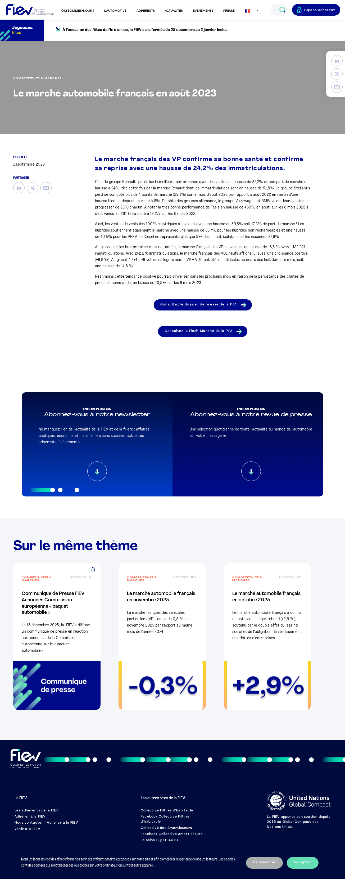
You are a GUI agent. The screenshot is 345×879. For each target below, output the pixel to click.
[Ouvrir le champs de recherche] (282, 10)
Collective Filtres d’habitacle (167, 810)
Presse (229, 10)
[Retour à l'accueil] (30, 10)
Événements (203, 10)
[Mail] (46, 187)
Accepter (303, 862)
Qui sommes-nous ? (77, 10)
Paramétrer (264, 862)
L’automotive (115, 10)
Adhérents (146, 10)
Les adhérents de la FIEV (37, 810)
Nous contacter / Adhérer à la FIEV (46, 822)
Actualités (174, 10)
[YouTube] (337, 87)
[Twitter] (337, 74)
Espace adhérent (319, 10)
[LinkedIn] (337, 60)
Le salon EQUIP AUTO (159, 840)
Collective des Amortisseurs (166, 828)
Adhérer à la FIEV (30, 816)
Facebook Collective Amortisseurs (172, 834)
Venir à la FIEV (27, 829)
